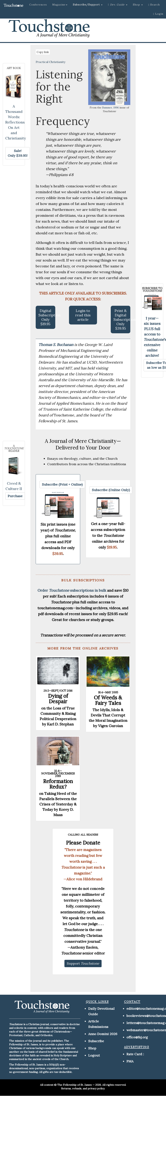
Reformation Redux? (58, 784)
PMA (129, 1061)
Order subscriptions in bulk (72, 590)
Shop (92, 1048)
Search (154, 4)
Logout (94, 1055)
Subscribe (96, 1041)
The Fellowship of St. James (74, 1084)
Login (158, 13)
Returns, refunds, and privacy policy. (83, 1088)
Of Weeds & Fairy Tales (108, 700)
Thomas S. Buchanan (56, 344)
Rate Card (134, 1054)
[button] (87, 4)
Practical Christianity (50, 62)
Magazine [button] (59, 4)
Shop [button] (138, 4)
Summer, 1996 (110, 107)
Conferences (38, 4)
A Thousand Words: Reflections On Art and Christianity (15, 122)
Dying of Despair (58, 699)
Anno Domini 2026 (102, 1034)
